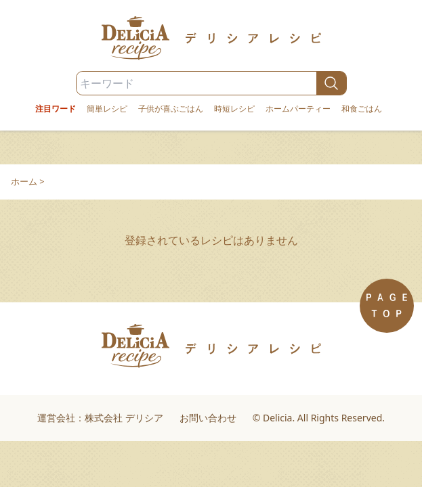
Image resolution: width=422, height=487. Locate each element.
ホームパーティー (298, 108)
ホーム (24, 181)
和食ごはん (361, 108)
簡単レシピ (107, 108)
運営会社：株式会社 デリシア (100, 417)
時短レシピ (234, 108)
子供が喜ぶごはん (170, 108)
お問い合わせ (208, 417)
